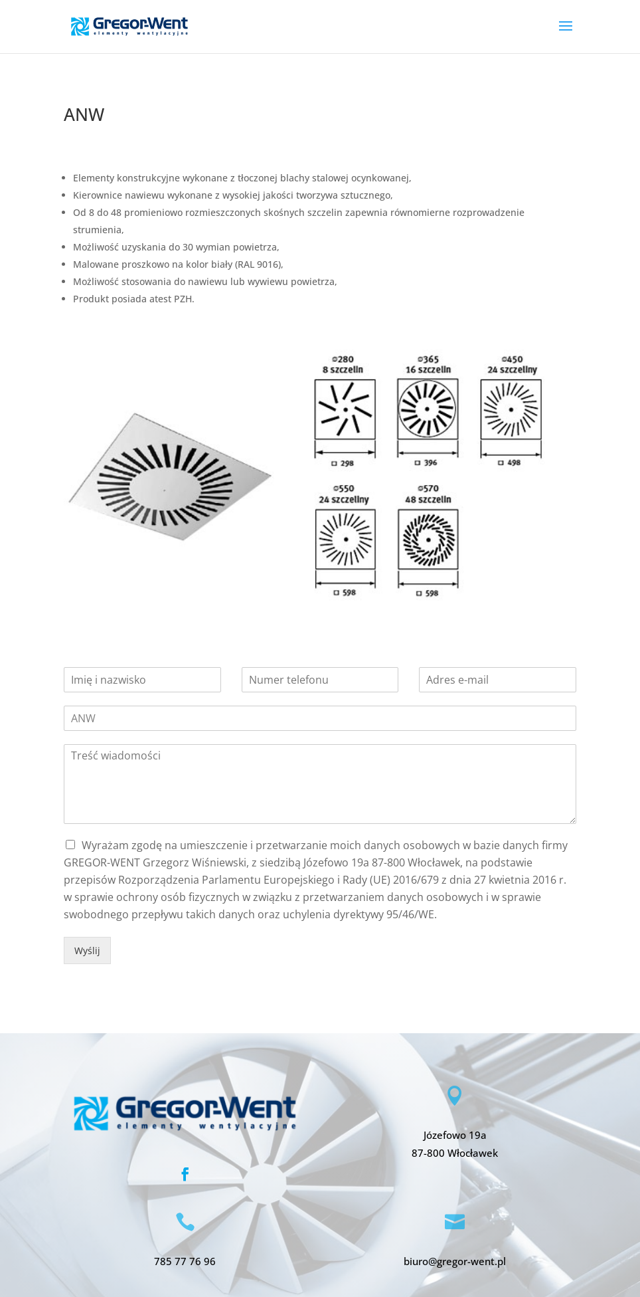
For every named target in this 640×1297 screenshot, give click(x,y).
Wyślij (87, 950)
